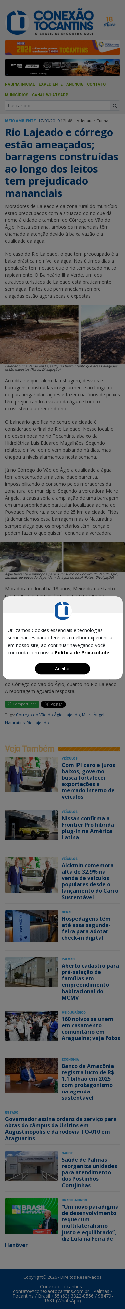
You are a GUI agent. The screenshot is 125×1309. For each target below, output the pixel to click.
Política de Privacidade (82, 652)
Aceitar (62, 668)
